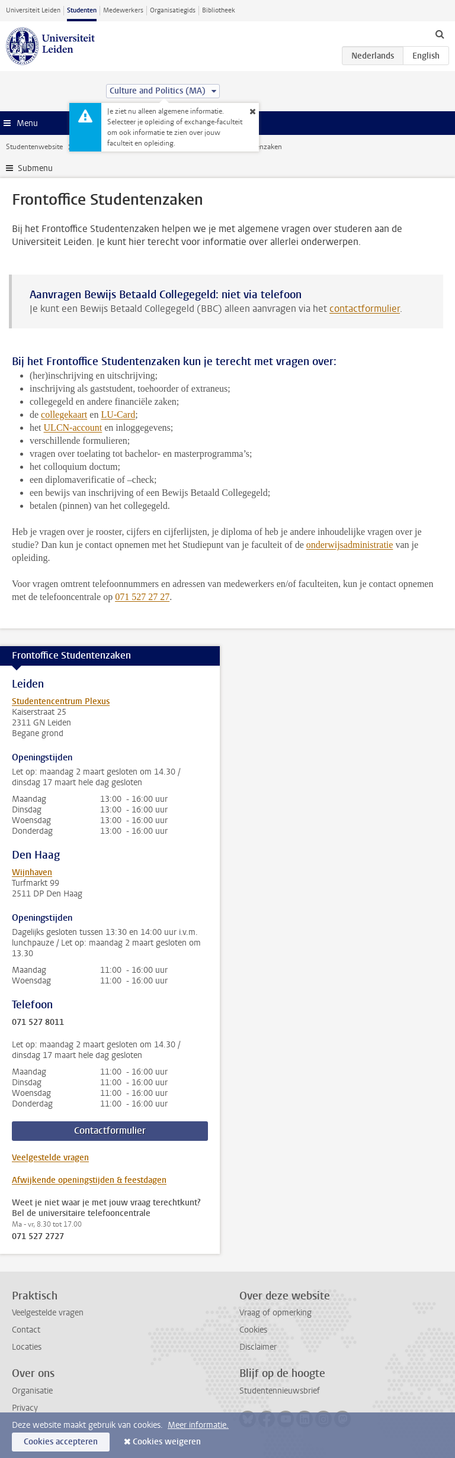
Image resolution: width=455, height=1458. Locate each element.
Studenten (82, 10)
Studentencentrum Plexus (61, 701)
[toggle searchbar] (439, 33)
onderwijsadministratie (349, 545)
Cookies (253, 1330)
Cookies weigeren (167, 1441)
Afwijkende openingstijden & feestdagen (89, 1180)
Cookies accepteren (61, 1441)
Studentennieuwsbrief (279, 1390)
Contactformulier (110, 1130)
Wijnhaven (32, 872)
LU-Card (118, 414)
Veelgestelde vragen (50, 1157)
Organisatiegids (173, 10)
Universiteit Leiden (33, 10)
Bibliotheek (218, 10)
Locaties (26, 1347)
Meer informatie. (198, 1425)
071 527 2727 (38, 1236)
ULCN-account (73, 427)
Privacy (25, 1408)
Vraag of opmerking (275, 1312)
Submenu (35, 168)
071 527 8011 (38, 1022)
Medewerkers (123, 10)
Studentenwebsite (34, 146)
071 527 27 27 (142, 597)
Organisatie (32, 1390)
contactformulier (364, 308)
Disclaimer (258, 1347)
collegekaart (64, 414)
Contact (26, 1330)
